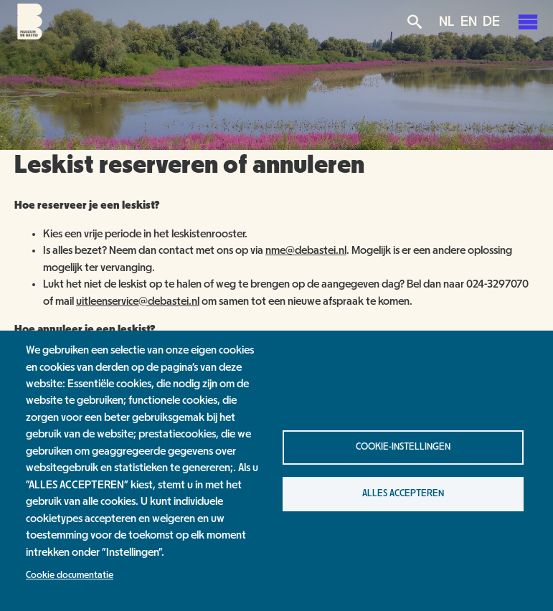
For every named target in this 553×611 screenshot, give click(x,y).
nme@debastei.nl (305, 250)
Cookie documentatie (69, 575)
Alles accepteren (403, 493)
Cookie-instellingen (403, 447)
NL (447, 21)
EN (468, 21)
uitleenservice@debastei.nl (137, 301)
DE (491, 21)
